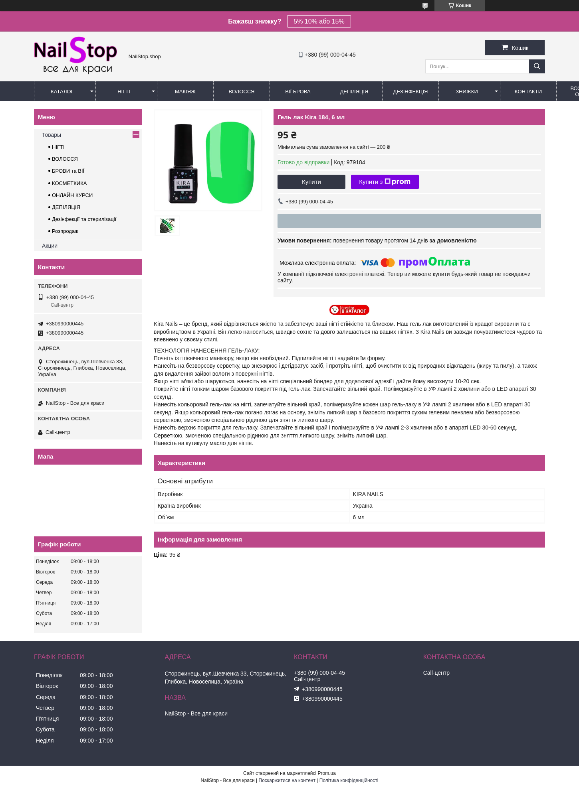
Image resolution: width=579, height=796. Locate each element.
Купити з (384, 181)
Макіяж (185, 92)
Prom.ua (327, 773)
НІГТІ (58, 147)
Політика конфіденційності (349, 780)
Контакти (528, 92)
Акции (50, 245)
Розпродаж (65, 231)
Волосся (241, 92)
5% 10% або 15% (318, 21)
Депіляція (354, 92)
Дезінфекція (410, 92)
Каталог (62, 92)
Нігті (123, 92)
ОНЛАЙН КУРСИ (72, 195)
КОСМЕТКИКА (69, 183)
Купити (311, 181)
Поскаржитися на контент (287, 780)
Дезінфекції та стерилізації (84, 219)
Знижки (467, 92)
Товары (51, 135)
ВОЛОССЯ (65, 159)
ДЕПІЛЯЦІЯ (66, 207)
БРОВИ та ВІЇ (68, 171)
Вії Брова (297, 92)
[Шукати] (537, 66)
